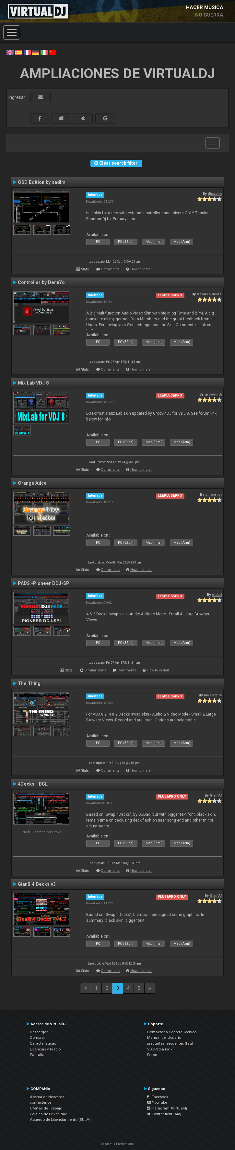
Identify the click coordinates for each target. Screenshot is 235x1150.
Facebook (157, 1097)
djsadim (215, 193)
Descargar (39, 1032)
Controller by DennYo (41, 282)
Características (43, 1043)
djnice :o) (213, 494)
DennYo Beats (209, 294)
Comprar (37, 1037)
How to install (141, 269)
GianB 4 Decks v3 (37, 884)
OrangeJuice (32, 483)
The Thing (29, 683)
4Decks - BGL (33, 784)
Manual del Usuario (164, 1037)
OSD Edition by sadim (41, 182)
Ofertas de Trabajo (46, 1108)
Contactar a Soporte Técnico (171, 1032)
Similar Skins (95, 670)
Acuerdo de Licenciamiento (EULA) (60, 1119)
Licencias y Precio (45, 1049)
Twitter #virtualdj (164, 1114)
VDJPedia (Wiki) (161, 1049)
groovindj (213, 394)
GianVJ (216, 795)
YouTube (157, 1102)
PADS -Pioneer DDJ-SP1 (45, 583)
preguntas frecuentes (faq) (170, 1043)
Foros (152, 1054)
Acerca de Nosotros (47, 1097)
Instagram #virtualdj (167, 1108)
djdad (217, 594)
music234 (213, 695)
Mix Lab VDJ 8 (33, 382)
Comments (110, 269)
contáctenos (41, 1102)
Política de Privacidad (48, 1114)
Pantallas (38, 1054)
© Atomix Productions (117, 1144)
